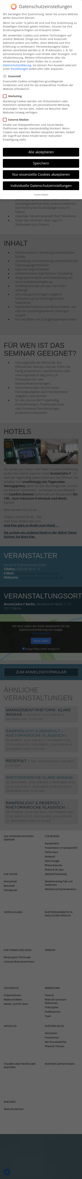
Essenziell (13, 71)
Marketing (13, 91)
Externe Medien (17, 114)
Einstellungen (19, 64)
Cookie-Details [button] (41, 189)
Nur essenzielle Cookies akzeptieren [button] (41, 169)
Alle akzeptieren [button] (41, 147)
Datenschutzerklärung (17, 60)
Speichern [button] (41, 158)
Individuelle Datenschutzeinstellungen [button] (41, 181)
